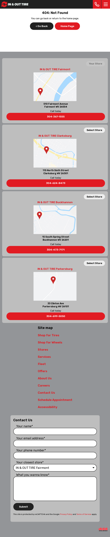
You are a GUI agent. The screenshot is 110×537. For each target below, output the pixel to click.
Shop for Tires (48, 335)
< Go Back (42, 26)
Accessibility (47, 407)
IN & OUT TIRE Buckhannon (55, 202)
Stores (43, 349)
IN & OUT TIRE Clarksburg (55, 135)
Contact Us (46, 392)
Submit (23, 506)
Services (44, 357)
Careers (44, 385)
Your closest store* (30, 462)
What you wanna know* (32, 475)
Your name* (24, 426)
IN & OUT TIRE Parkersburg (55, 269)
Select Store (94, 130)
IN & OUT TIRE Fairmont (55, 69)
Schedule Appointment (55, 400)
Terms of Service (83, 514)
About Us (45, 378)
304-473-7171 (56, 249)
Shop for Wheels (50, 342)
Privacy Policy (66, 514)
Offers (42, 371)
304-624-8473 (55, 183)
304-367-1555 (56, 116)
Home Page (67, 26)
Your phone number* (31, 450)
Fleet (42, 364)
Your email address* (30, 438)
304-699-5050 (55, 316)
